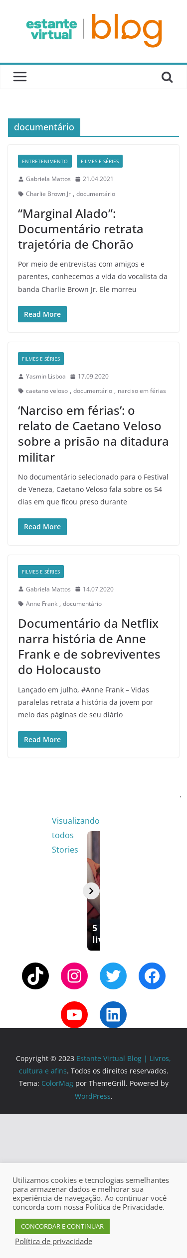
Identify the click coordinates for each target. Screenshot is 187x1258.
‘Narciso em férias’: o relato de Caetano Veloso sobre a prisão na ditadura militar (93, 433)
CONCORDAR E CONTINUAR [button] (62, 1226)
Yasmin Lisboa (46, 376)
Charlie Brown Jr (48, 194)
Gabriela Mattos (48, 179)
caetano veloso (47, 391)
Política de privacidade (53, 1241)
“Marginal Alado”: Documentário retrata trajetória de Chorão (81, 228)
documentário (95, 194)
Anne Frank (41, 603)
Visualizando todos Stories (131, 820)
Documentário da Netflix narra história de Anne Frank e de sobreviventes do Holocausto (89, 646)
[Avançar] (173, 963)
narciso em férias (142, 391)
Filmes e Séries (100, 161)
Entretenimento (45, 161)
